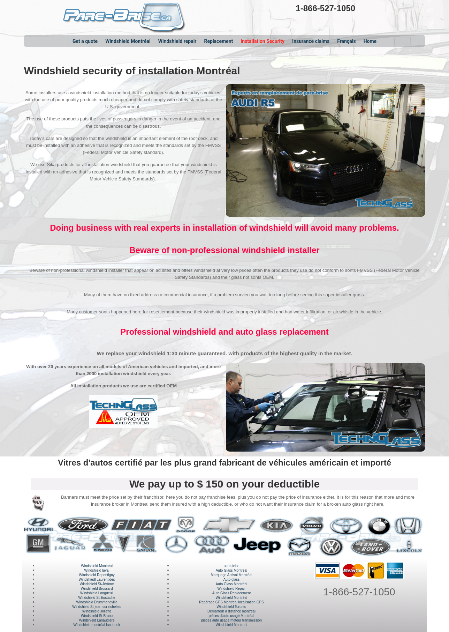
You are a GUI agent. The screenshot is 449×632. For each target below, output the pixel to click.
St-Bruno (105, 616)
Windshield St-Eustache (96, 598)
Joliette (105, 611)
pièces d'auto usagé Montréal (231, 616)
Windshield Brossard (97, 588)
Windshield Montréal (97, 566)
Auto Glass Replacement (231, 593)
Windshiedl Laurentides (97, 579)
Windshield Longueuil (96, 593)
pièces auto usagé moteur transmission (231, 620)
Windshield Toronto (231, 607)
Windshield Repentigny (96, 575)
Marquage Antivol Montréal (231, 575)
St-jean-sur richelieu (105, 607)
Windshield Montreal (232, 625)
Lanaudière (105, 620)
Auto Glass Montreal (232, 570)
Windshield (80, 607)
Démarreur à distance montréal (231, 611)
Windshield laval (96, 570)
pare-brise (231, 566)
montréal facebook (105, 625)
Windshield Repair (231, 588)
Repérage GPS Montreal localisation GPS (231, 602)
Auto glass (231, 579)
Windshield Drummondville (96, 602)
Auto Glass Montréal (232, 584)
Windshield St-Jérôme (97, 584)
